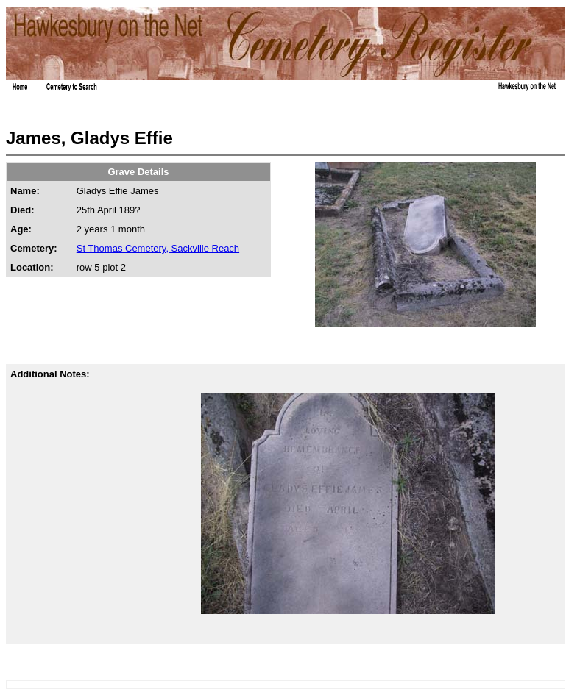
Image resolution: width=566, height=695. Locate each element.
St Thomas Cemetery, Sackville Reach (158, 248)
